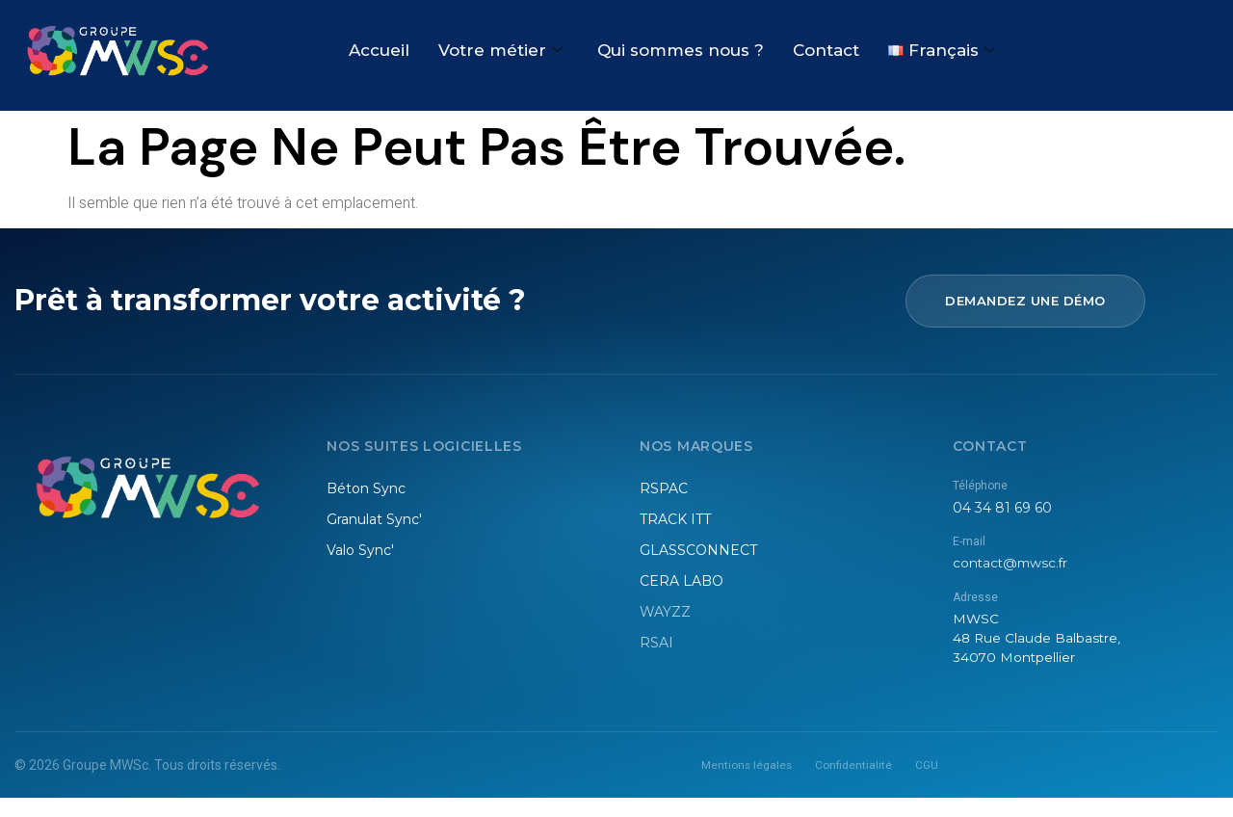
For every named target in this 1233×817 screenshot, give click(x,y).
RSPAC (664, 488)
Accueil (379, 51)
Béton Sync (366, 488)
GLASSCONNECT (698, 550)
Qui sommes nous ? (680, 51)
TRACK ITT (675, 519)
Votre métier (500, 51)
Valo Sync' (360, 550)
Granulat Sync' (374, 519)
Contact (826, 51)
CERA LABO (681, 581)
